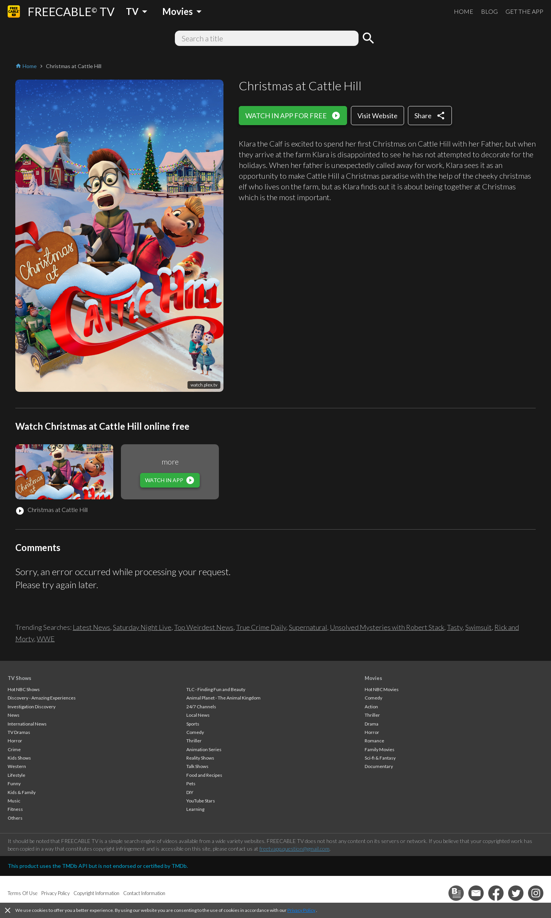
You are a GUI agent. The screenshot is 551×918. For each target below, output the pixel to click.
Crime (14, 749)
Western (17, 766)
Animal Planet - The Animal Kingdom (223, 698)
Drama (371, 724)
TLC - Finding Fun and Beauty (215, 689)
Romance (374, 741)
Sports (192, 724)
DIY (189, 792)
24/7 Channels (201, 706)
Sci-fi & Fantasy (380, 758)
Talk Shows (197, 766)
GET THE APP (524, 11)
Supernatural (308, 627)
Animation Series (204, 749)
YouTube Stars (200, 801)
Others (15, 818)
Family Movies (380, 749)
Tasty (455, 627)
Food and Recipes (204, 775)
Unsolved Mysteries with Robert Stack (387, 627)
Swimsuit (478, 627)
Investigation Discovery (31, 706)
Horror (15, 741)
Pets (191, 783)
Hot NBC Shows (24, 689)
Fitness (15, 809)
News (14, 715)
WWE (46, 638)
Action (371, 706)
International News (27, 724)
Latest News (91, 627)
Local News (198, 715)
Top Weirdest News (203, 627)
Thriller (194, 741)
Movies (373, 678)
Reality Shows (200, 758)
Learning (195, 809)
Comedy (195, 732)
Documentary (379, 766)
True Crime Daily (261, 627)
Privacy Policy (301, 910)
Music (14, 801)
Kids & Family (22, 792)
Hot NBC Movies (382, 689)
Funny (14, 783)
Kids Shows (19, 758)
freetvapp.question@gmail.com (294, 848)
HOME (463, 11)
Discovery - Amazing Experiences (42, 698)
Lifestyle (16, 775)
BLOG (489, 11)
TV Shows (19, 678)
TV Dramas (19, 732)
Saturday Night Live (142, 627)
